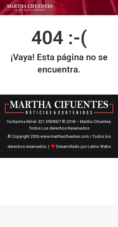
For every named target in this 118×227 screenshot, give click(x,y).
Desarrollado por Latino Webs (83, 146)
